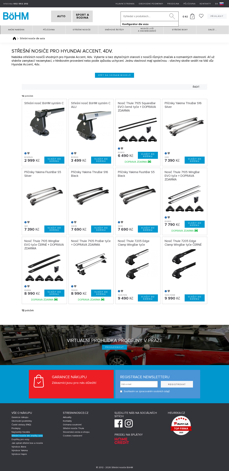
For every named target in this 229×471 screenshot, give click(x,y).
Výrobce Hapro (19, 453)
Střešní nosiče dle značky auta (27, 434)
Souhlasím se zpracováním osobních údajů (145, 390)
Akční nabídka (16, 29)
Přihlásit (217, 16)
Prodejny (16, 427)
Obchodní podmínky (151, 4)
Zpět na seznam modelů (114, 74)
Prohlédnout (114, 346)
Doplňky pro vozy (20, 438)
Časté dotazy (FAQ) (21, 423)
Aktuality (67, 416)
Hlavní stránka (125, 4)
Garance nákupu (20, 416)
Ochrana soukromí (72, 423)
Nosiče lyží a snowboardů (147, 28)
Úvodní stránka (14, 37)
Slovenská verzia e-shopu (76, 431)
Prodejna (173, 4)
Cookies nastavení (72, 434)
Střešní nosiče (82, 29)
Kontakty (205, 4)
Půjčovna (190, 4)
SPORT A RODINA (88, 16)
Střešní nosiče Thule (73, 427)
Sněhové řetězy (114, 29)
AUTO (56, 16)
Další (212, 29)
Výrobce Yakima (20, 449)
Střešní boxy (180, 29)
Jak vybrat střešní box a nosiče (27, 442)
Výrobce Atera (19, 445)
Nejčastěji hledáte (21, 431)
